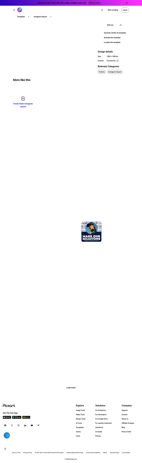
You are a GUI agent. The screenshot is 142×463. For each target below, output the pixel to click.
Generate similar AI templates (115, 33)
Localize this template (112, 42)
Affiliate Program (128, 423)
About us (125, 419)
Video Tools (80, 415)
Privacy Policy (27, 452)
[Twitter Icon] (11, 425)
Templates (80, 427)
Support (125, 410)
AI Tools (79, 423)
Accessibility (126, 452)
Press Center (126, 432)
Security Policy (114, 452)
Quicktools (99, 427)
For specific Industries (103, 423)
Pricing (98, 436)
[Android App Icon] (16, 418)
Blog (123, 427)
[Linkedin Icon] (25, 425)
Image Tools (80, 410)
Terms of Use (16, 452)
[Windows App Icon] (26, 418)
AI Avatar (98, 432)
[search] (102, 10)
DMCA (105, 452)
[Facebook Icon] (5, 425)
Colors (78, 432)
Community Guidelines (93, 452)
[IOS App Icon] (7, 418)
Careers (124, 415)
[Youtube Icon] (31, 425)
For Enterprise (100, 410)
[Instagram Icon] (18, 425)
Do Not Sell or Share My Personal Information (49, 452)
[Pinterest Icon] (38, 425)
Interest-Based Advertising (74, 452)
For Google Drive (101, 419)
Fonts (78, 436)
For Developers (100, 415)
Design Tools (80, 419)
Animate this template (112, 38)
